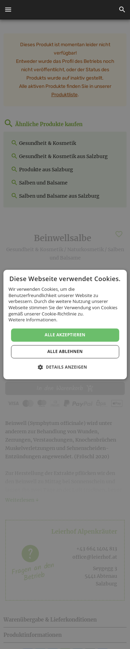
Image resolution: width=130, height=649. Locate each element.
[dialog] (65, 324)
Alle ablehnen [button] (65, 352)
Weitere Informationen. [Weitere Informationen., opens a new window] (32, 320)
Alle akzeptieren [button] (65, 335)
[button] (7, 9)
